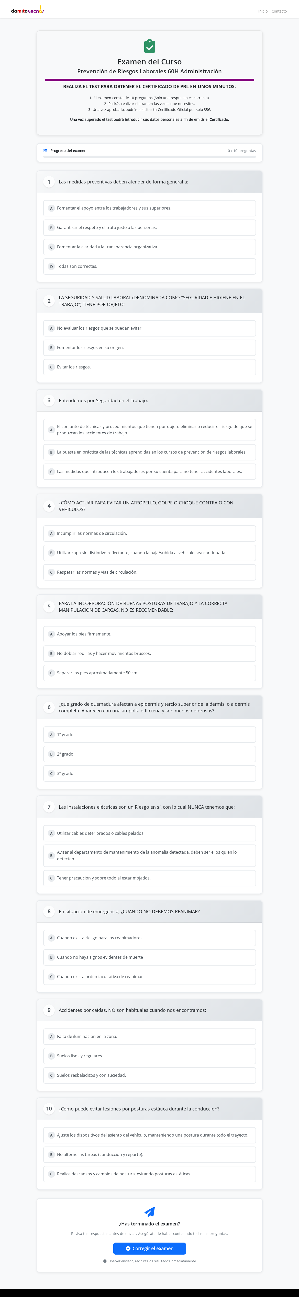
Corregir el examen (149, 1248)
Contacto (279, 11)
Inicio (263, 11)
